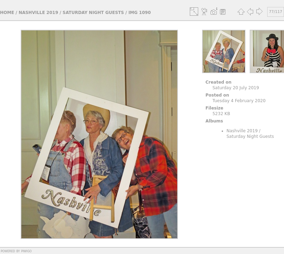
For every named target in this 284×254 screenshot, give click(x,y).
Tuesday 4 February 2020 (239, 100)
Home (7, 12)
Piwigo (26, 250)
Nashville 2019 (38, 12)
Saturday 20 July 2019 (236, 87)
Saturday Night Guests (93, 12)
